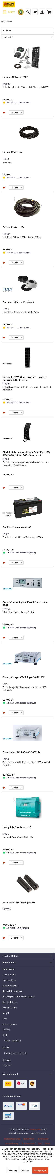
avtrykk (6, 1013)
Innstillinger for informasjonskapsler (19, 996)
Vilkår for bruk (9, 974)
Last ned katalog (11, 1143)
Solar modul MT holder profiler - (20, 902)
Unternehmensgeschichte (15, 1053)
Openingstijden (9, 980)
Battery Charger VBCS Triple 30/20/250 (23, 677)
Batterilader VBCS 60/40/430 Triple (21, 752)
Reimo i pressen (10, 1024)
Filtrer (7, 30)
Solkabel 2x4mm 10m (14, 227)
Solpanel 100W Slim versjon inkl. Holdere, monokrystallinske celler (25, 378)
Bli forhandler (43, 1139)
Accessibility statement (13, 991)
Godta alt (25, 1170)
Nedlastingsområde (12, 1139)
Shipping (6, 1060)
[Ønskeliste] (35, 12)
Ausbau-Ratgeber (10, 985)
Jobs (5, 1018)
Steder (6, 1035)
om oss (6, 1047)
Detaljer (16, 112)
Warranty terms (10, 1007)
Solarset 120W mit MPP (15, 77)
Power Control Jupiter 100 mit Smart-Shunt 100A (25, 603)
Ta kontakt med (28, 1143)
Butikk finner (29, 1139)
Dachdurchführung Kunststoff (18, 302)
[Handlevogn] (49, 12)
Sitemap (6, 1029)
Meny (9, 11)
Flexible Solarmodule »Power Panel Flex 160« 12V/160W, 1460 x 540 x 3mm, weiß (26, 453)
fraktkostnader (35, 1129)
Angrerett (7, 1065)
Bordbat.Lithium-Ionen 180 (17, 527)
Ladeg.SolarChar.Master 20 (17, 827)
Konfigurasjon (40, 1170)
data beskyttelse (10, 1002)
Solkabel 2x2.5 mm (12, 152)
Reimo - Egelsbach (12, 1040)
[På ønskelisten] (4, 112)
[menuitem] (8, 12)
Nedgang (13, 1170)
